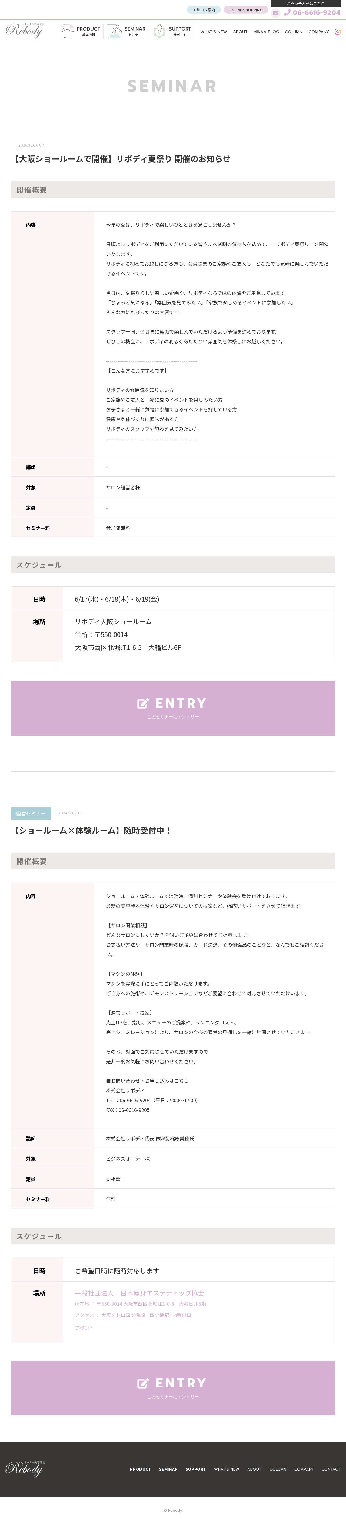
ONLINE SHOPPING (245, 9)
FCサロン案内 (203, 9)
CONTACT (331, 1470)
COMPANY (318, 32)
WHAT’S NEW (213, 32)
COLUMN (293, 32)
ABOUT (240, 32)
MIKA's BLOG (266, 32)
